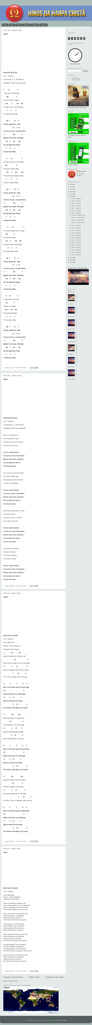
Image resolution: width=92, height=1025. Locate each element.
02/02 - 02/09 (75, 247)
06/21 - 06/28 (75, 213)
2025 (71, 184)
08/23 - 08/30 (75, 206)
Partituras (35, 25)
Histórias (43, 25)
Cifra (4, 421)
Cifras (18, 25)
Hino (4, 76)
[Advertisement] (78, 393)
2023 (71, 189)
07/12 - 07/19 (75, 210)
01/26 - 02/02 (75, 250)
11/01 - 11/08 (75, 198)
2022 (71, 191)
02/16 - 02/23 (75, 242)
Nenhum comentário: (21, 367)
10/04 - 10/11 (75, 201)
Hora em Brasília (75, 64)
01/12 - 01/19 (75, 252)
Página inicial (34, 977)
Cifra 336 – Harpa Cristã (12, 30)
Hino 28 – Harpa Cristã (11, 849)
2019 (71, 257)
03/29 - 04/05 (75, 233)
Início (5, 25)
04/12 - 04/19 (75, 230)
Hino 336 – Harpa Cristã (12, 376)
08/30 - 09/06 (75, 203)
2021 (71, 194)
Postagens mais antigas (54, 977)
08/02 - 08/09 (75, 208)
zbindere (51, 1020)
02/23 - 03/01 (75, 240)
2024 (71, 186)
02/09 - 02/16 (75, 245)
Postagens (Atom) (13, 981)
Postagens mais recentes (13, 977)
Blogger (64, 1020)
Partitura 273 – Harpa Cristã (77, 268)
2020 (71, 196)
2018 (71, 260)
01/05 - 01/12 (75, 254)
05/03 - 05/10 (75, 228)
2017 (71, 262)
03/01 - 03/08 (75, 237)
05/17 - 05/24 (75, 225)
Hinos (12, 25)
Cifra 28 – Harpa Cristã (11, 593)
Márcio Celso (82, 171)
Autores (26, 25)
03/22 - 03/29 (75, 235)
